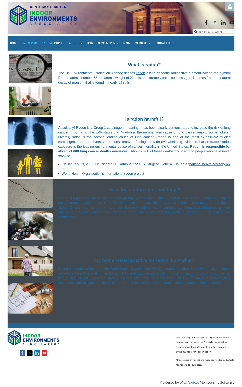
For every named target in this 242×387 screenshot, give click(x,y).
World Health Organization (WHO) (136, 269)
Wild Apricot (189, 382)
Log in (229, 6)
